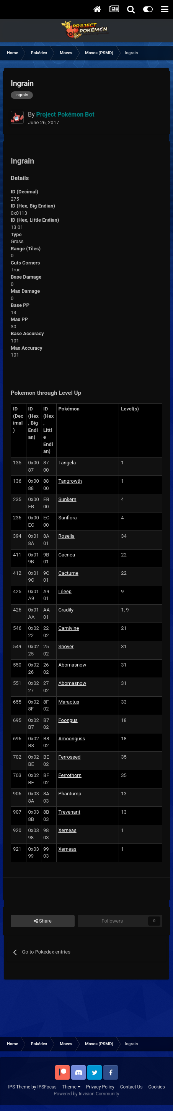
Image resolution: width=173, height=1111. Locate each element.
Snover (66, 646)
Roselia (67, 536)
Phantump (70, 793)
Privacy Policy (100, 1087)
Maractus (69, 702)
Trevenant (69, 812)
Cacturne (68, 573)
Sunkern (68, 499)
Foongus (68, 720)
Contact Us (131, 1087)
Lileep (65, 591)
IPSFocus (46, 1087)
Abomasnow (72, 665)
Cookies (157, 1087)
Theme (71, 1087)
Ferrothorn (70, 775)
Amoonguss (72, 738)
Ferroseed (70, 757)
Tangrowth (70, 481)
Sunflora (68, 518)
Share (43, 921)
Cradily (66, 610)
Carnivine (69, 628)
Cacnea (67, 555)
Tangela (67, 462)
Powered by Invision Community (86, 1093)
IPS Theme (19, 1087)
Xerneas (68, 830)
